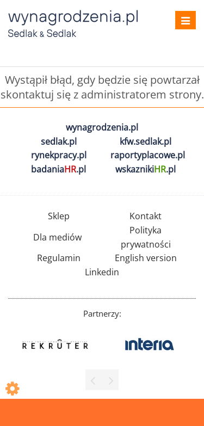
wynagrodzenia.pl (102, 127)
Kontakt (145, 216)
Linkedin (102, 272)
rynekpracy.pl (58, 155)
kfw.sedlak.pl (145, 141)
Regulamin (59, 258)
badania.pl (58, 169)
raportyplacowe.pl (147, 155)
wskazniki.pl (145, 169)
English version (146, 258)
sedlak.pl (59, 141)
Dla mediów (57, 237)
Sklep (59, 216)
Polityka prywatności (146, 237)
